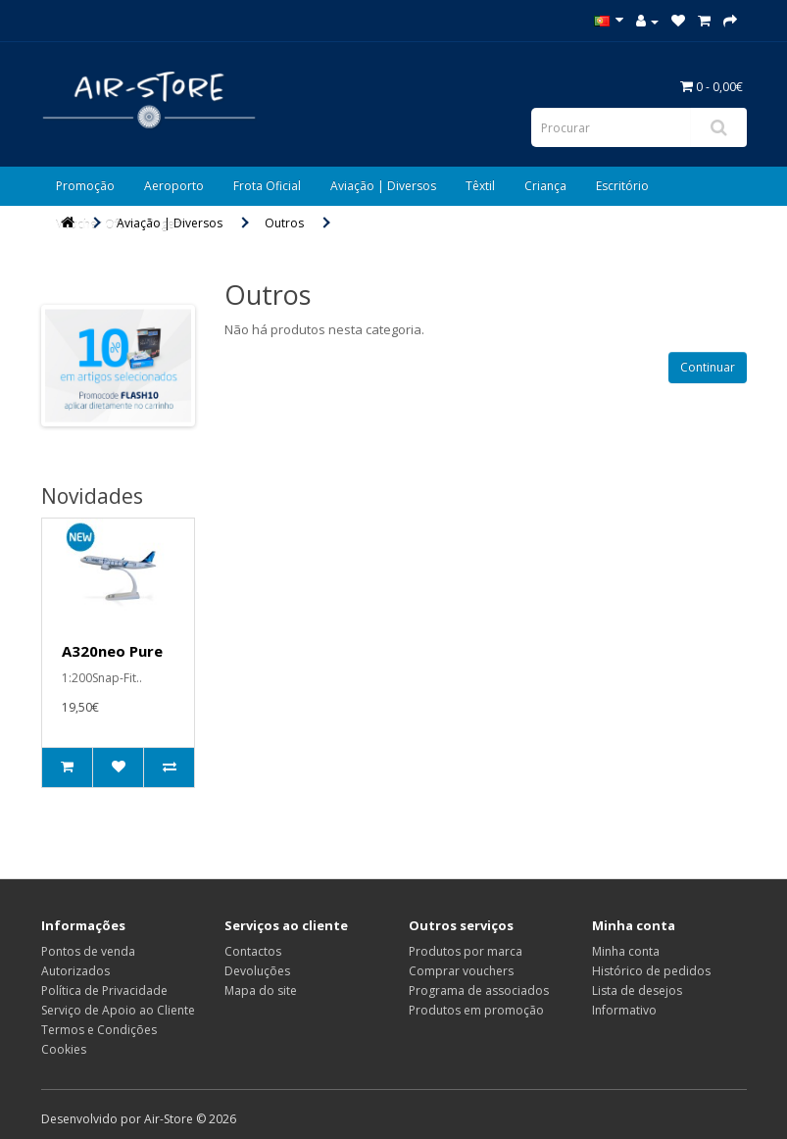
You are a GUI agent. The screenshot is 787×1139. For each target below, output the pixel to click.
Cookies (63, 1049)
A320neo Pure (112, 651)
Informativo (624, 1010)
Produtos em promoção (476, 1010)
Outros (284, 223)
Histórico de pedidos (651, 971)
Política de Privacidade (104, 990)
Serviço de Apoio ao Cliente (118, 1010)
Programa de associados (479, 990)
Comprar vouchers (461, 971)
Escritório (622, 185)
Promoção (85, 185)
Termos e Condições (99, 1029)
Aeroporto (174, 185)
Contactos (252, 951)
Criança (545, 185)
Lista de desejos (637, 990)
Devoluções (257, 971)
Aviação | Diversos (383, 185)
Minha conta (626, 951)
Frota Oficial (267, 185)
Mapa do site (260, 990)
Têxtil (480, 185)
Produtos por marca (465, 951)
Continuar (707, 367)
